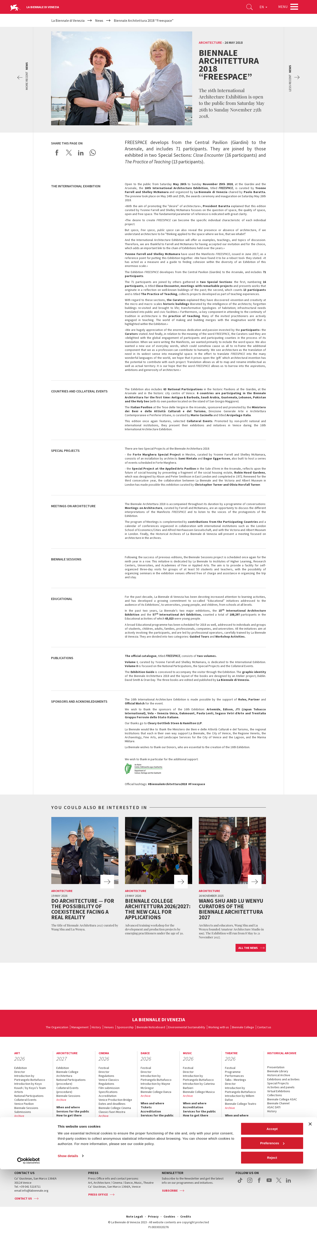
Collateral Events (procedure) (67, 1090)
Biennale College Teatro (240, 1104)
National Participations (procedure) (71, 1082)
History (96, 1027)
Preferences (272, 1212)
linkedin (288, 1182)
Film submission (109, 1088)
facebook (259, 1182)
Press (18, 1151)
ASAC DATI (273, 1107)
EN (262, 7)
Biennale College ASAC (282, 1099)
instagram (249, 1182)
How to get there (27, 1143)
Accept (272, 1197)
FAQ (17, 1135)
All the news (248, 948)
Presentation (275, 1067)
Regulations (106, 1076)
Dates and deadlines (112, 1104)
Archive (19, 1116)
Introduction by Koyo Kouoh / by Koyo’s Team (30, 1086)
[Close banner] (310, 1192)
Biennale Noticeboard (151, 1027)
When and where (26, 1123)
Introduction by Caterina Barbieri (199, 1086)
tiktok (240, 1182)
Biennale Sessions (26, 1108)
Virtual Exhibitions (278, 1091)
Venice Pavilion (24, 1104)
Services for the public (30, 1139)
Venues (109, 1027)
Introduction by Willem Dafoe (239, 1098)
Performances (234, 1076)
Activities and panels (281, 1087)
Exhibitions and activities (283, 1079)
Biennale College (243, 1027)
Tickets (19, 1131)
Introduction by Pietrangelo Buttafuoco (29, 1078)
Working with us (218, 1027)
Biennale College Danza (156, 1092)
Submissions (22, 1112)
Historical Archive (278, 1075)
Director (19, 1072)
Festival (104, 1068)
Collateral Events (25, 1100)
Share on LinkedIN (81, 152)
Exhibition (20, 1068)
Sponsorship (125, 1027)
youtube (269, 1182)
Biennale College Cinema (115, 1108)
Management (79, 1027)
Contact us (264, 1027)
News (271, 1123)
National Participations (29, 1096)
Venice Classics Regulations (109, 1082)
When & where (277, 1119)
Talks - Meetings (235, 1080)
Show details (68, 1224)
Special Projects (278, 1083)
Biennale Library (277, 1071)
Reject (272, 1226)
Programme (233, 1072)
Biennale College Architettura (67, 1074)
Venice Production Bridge (115, 1100)
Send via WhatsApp (92, 152)
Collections (274, 1095)
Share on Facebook (57, 152)
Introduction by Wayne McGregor (155, 1086)
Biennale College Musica (199, 1092)
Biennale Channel (278, 1103)
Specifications (108, 1092)
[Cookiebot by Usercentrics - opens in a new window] (28, 1229)
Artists (18, 1092)
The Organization (57, 1027)
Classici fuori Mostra (112, 1112)
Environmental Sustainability (186, 1027)
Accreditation (24, 1127)
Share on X (69, 152)
